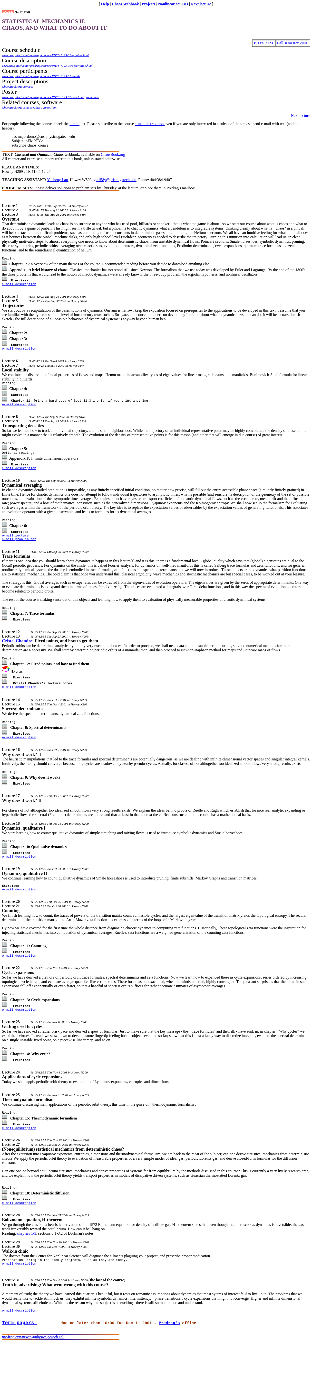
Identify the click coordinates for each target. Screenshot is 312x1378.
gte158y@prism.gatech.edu (114, 180)
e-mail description (19, 285)
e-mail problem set (19, 548)
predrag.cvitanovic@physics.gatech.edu (33, 1371)
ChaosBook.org (113, 154)
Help (105, 4)
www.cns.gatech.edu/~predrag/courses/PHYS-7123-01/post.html (43, 97)
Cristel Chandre (17, 650)
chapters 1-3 (26, 1262)
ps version (92, 97)
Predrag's (169, 1356)
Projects (148, 4)
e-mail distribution (150, 124)
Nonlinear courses (173, 4)
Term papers (19, 1356)
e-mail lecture (15, 543)
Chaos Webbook (125, 4)
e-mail (74, 124)
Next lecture (201, 4)
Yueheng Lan (57, 180)
